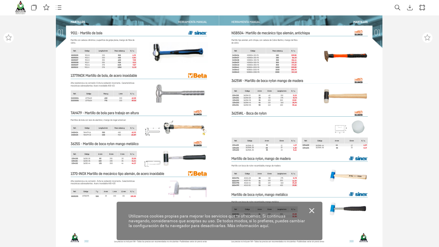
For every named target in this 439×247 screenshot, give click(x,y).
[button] (34, 7)
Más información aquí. (248, 225)
